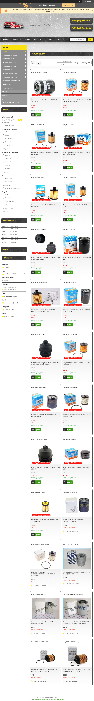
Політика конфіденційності (57, 699)
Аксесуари (7, 84)
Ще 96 (6, 172)
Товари (15, 39)
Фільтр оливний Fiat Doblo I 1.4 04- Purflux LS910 (77, 258)
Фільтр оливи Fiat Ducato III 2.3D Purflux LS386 (76, 468)
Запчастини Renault (10, 55)
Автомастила (8, 88)
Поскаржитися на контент (42, 699)
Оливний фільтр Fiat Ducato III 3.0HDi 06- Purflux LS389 (77, 310)
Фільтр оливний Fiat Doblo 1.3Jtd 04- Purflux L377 (75, 205)
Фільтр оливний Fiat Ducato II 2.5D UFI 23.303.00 (44, 100)
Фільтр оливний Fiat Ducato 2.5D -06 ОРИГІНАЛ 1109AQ (43, 622)
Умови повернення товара (10, 102)
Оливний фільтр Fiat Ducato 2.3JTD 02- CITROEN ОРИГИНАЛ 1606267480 (76, 622)
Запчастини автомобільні (12, 80)
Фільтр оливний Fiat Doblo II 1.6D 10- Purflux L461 (43, 205)
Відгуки (4, 95)
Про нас (27, 39)
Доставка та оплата (52, 39)
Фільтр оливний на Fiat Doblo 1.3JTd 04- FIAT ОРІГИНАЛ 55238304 (44, 670)
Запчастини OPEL (10, 69)
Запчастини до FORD (11, 77)
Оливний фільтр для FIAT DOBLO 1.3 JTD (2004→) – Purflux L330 (77, 100)
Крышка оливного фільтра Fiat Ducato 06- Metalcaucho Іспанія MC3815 (45, 363)
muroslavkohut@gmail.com (12, 303)
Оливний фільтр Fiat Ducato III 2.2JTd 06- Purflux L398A (77, 363)
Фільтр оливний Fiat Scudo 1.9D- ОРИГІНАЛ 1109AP (74, 520)
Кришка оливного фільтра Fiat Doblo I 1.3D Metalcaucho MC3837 (45, 258)
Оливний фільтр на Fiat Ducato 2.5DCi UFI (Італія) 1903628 (77, 573)
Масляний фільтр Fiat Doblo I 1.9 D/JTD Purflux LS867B (44, 415)
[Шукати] (90, 39)
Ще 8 (6, 211)
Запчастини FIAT (9, 59)
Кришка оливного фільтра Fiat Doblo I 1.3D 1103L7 (45, 468)
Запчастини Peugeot (10, 66)
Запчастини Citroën (10, 62)
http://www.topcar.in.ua (11, 296)
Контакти (37, 39)
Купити (37, 115)
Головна (5, 39)
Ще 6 (6, 149)
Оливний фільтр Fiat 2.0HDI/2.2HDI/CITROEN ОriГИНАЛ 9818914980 (43, 573)
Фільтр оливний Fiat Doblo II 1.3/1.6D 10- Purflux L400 (44, 153)
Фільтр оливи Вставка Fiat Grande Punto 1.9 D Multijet (44, 520)
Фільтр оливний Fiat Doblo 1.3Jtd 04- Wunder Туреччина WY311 (43, 310)
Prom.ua (56, 697)
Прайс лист (6, 44)
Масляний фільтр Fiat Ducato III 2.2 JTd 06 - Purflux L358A (77, 415)
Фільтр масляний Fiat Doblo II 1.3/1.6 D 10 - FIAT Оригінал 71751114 (77, 670)
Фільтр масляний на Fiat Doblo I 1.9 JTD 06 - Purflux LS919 (76, 153)
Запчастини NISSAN (10, 73)
